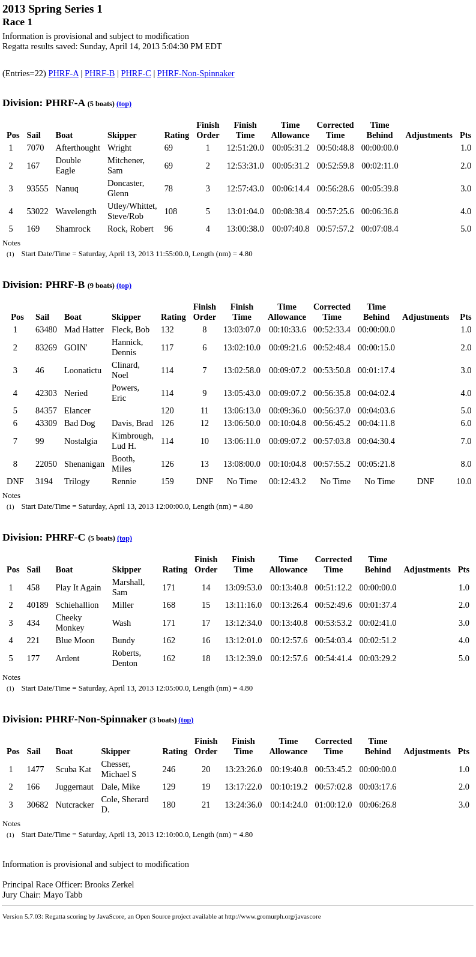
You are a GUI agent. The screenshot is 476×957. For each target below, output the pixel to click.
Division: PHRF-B (43, 284)
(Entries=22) (25, 73)
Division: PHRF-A (43, 103)
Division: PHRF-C (43, 537)
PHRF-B (100, 73)
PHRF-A (63, 73)
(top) (123, 104)
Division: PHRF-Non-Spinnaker (74, 719)
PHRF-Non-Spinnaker (196, 73)
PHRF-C (136, 73)
